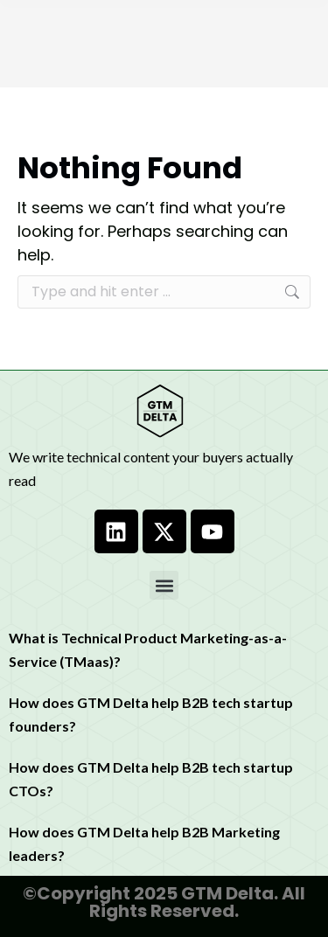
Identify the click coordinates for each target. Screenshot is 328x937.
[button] (164, 585)
